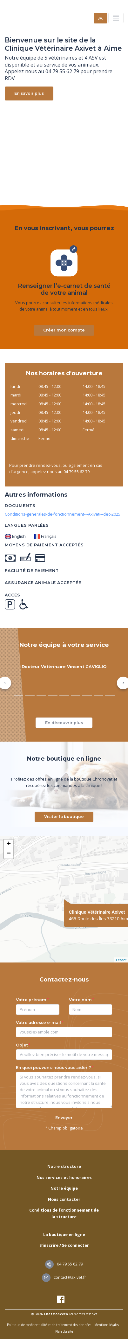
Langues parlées (27, 525)
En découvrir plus (64, 722)
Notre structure (64, 1166)
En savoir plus (29, 93)
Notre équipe (64, 1188)
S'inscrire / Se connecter (64, 1245)
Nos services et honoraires (64, 1177)
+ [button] (9, 844)
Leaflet (121, 960)
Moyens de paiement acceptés (44, 545)
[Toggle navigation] (115, 18)
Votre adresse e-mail (38, 1022)
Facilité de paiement (32, 570)
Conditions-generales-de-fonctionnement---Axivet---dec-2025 (62, 514)
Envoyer (64, 1117)
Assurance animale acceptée (43, 582)
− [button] (9, 854)
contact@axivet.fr (64, 1277)
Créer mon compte (64, 330)
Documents (20, 505)
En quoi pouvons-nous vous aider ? (53, 1067)
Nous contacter (64, 1199)
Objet (22, 1045)
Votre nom (80, 999)
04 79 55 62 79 (64, 1264)
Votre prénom (31, 999)
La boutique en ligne (64, 1234)
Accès (12, 595)
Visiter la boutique (64, 816)
